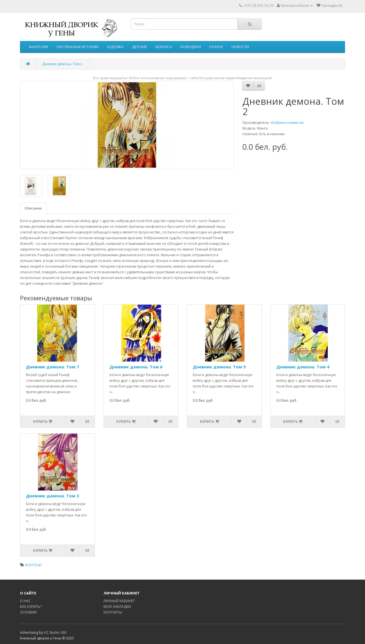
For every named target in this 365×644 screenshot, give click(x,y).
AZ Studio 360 (55, 632)
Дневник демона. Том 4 (302, 367)
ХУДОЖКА (115, 46)
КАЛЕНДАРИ (191, 46)
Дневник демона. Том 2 (62, 63)
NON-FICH (163, 46)
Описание (33, 208)
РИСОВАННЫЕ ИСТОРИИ (77, 46)
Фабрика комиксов (287, 122)
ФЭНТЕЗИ (33, 565)
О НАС (25, 600)
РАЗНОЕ (216, 46)
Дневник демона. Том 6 (136, 367)
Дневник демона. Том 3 (52, 496)
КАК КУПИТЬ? (31, 606)
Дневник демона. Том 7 (52, 367)
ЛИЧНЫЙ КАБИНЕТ (119, 600)
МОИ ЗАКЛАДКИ (117, 606)
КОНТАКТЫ (113, 612)
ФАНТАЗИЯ (38, 46)
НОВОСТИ (240, 46)
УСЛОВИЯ (28, 612)
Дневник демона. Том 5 (219, 367)
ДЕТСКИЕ (139, 46)
